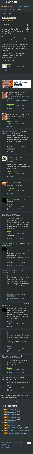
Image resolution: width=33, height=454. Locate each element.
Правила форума (13, 442)
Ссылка (4, 70)
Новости (4, 6)
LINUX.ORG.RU (9, 2)
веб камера (9, 17)
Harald (9, 368)
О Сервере (5, 442)
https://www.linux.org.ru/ (8, 447)
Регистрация (22, 6)
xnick (9, 64)
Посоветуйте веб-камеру (16, 430)
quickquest (10, 189)
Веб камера (12, 412)
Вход (30, 6)
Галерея (10, 6)
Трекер (14, 9)
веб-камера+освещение (16, 428)
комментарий (13, 131)
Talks (10, 13)
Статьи (3, 9)
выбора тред (8, 20)
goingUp (10, 171)
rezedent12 (10, 104)
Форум (8, 9)
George (9, 204)
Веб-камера (12, 409)
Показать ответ (13, 108)
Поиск (20, 9)
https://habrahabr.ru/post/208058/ (17, 100)
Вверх (29, 442)
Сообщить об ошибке (7, 445)
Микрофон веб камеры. (15, 433)
